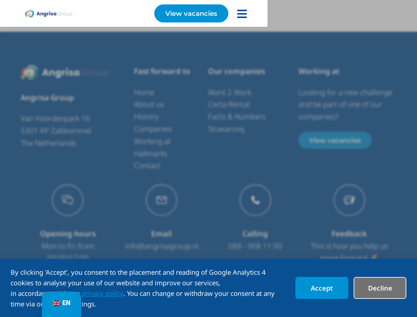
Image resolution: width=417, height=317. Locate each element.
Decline (380, 288)
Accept (322, 288)
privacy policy (102, 293)
